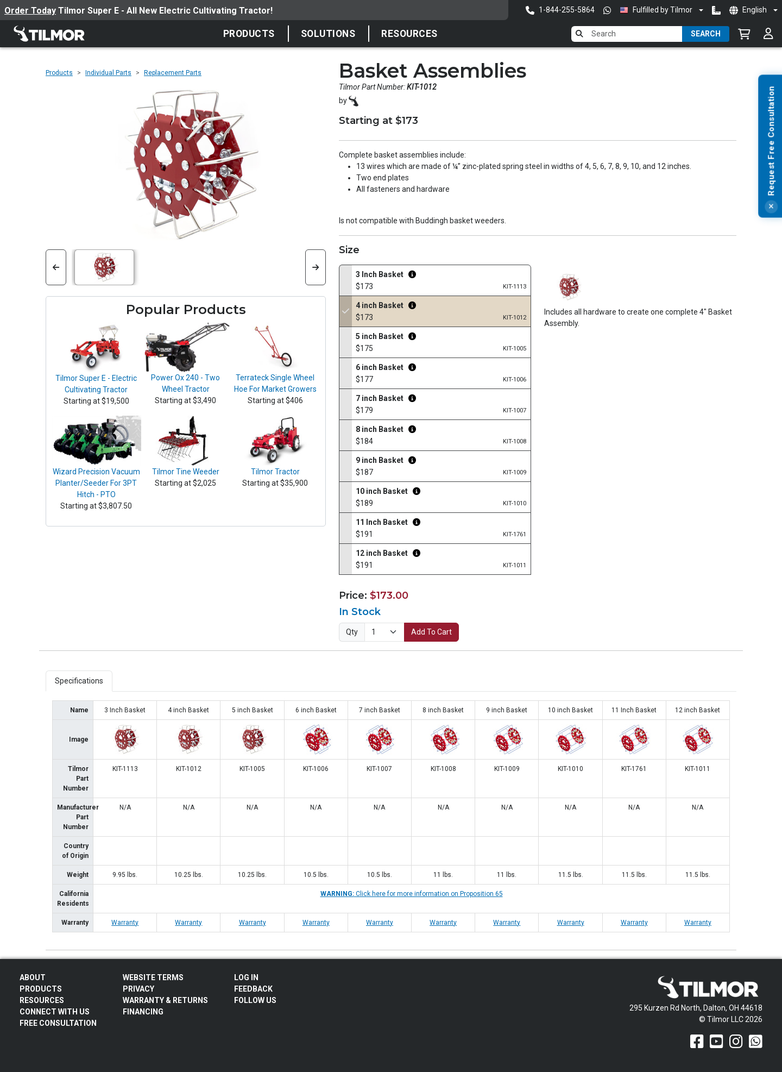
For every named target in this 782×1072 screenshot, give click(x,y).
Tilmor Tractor (275, 471)
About (33, 977)
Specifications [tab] (79, 680)
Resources (409, 33)
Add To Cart (431, 632)
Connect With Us (55, 1011)
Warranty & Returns (165, 1000)
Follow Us (255, 1000)
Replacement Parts (172, 73)
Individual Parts (108, 73)
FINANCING (143, 1011)
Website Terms (153, 977)
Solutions (328, 33)
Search (706, 33)
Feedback (253, 989)
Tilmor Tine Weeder (185, 471)
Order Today (30, 10)
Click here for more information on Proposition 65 (411, 894)
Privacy (138, 989)
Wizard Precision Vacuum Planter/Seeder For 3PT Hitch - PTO (96, 483)
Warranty (124, 922)
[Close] (771, 298)
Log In (246, 977)
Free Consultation (58, 1023)
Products (249, 33)
